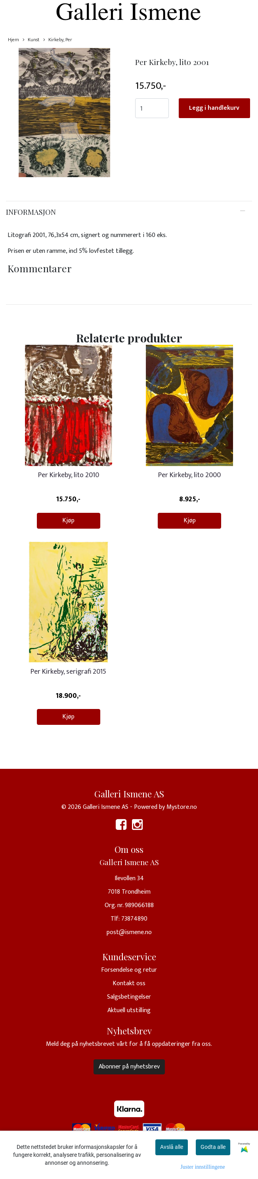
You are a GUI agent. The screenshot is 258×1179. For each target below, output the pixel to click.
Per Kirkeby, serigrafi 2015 (68, 672)
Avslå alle (171, 1147)
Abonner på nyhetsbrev (129, 1066)
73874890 (134, 918)
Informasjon (31, 212)
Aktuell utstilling (129, 1010)
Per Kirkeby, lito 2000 (189, 475)
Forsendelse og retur (129, 970)
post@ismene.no (129, 932)
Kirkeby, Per (57, 40)
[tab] (129, 212)
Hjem (13, 40)
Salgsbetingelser (129, 997)
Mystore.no (181, 807)
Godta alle (213, 1147)
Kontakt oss (129, 983)
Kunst (31, 40)
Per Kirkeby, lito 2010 (68, 475)
